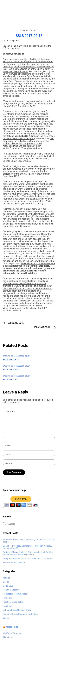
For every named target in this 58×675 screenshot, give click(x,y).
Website (8, 463)
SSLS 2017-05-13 (11, 359)
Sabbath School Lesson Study (16, 356)
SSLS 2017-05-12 (11, 369)
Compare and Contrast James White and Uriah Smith (28, 558)
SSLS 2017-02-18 (29, 36)
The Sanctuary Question (14, 562)
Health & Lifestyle (11, 590)
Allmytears (8, 637)
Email (8, 454)
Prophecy (7, 606)
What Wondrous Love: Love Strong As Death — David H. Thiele (29, 540)
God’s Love (8, 586)
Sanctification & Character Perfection (20, 614)
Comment (10, 412)
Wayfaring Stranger (12, 633)
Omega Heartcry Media (27, 662)
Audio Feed (11, 626)
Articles (6, 578)
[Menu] (51, 4)
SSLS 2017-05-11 (11, 379)
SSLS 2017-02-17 (16, 323)
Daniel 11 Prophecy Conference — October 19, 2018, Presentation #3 (27, 547)
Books (6, 582)
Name (8, 445)
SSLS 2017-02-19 (42, 327)
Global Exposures (41, 665)
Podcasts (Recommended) (15, 594)
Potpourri (7, 598)
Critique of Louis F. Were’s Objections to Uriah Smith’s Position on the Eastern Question (28, 553)
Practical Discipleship (13, 602)
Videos (6, 618)
